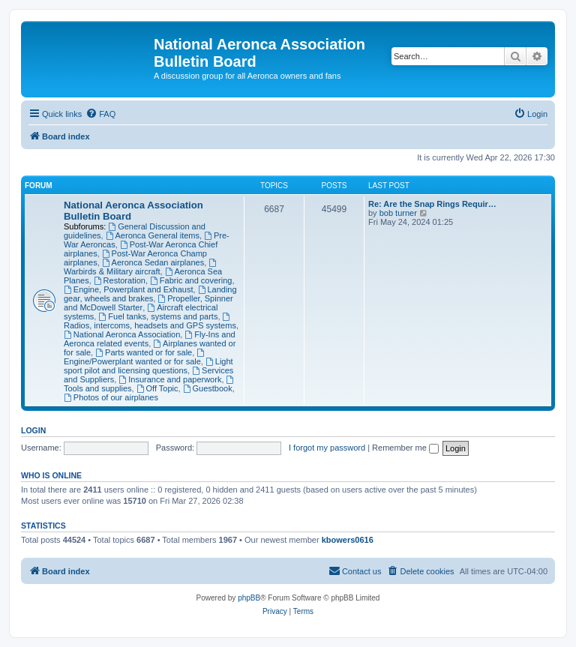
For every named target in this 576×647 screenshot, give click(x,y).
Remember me (405, 447)
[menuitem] (101, 114)
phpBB (249, 598)
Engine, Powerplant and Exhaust (128, 289)
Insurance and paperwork (169, 379)
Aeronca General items (153, 235)
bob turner (398, 212)
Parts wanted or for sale (143, 352)
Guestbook (207, 388)
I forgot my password (327, 447)
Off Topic (157, 388)
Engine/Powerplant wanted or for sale (135, 357)
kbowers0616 (348, 539)
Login (33, 430)
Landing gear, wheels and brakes (150, 294)
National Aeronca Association (122, 334)
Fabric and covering (191, 280)
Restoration (120, 280)
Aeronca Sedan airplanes (153, 262)
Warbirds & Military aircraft (141, 267)
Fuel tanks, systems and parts (158, 316)
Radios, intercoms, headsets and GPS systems (150, 321)
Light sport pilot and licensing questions (148, 366)
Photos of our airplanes (111, 397)
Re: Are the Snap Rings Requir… (432, 203)
